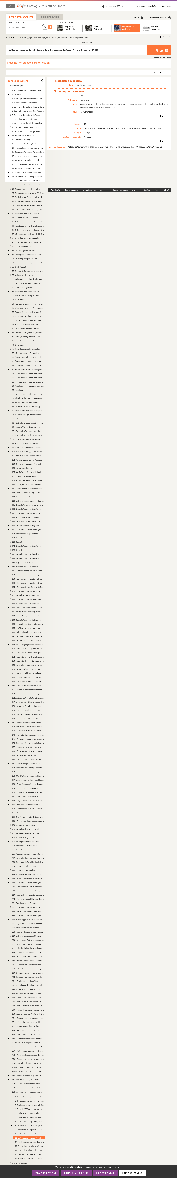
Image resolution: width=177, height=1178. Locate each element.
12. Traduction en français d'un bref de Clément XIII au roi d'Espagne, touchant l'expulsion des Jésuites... (29, 1142)
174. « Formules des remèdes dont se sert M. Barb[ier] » (28, 735)
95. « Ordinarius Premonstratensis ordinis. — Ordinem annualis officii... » (28, 431)
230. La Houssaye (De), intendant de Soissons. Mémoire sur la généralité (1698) (28, 940)
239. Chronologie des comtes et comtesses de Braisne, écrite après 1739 (28, 973)
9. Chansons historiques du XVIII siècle (29, 1129)
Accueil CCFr (11, 37)
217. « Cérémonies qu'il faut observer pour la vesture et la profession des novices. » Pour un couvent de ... (28, 886)
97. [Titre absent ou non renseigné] (26, 439)
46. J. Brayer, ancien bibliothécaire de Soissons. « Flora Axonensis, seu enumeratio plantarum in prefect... (28, 230)
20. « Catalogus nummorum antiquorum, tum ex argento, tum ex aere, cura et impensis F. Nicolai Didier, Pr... (28, 172)
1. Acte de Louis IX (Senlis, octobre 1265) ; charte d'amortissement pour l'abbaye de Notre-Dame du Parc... (29, 1097)
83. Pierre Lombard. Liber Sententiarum (28, 382)
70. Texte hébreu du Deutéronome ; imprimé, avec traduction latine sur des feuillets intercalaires (28, 328)
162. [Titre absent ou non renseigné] (26, 693)
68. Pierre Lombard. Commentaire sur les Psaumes (28, 320)
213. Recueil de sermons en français (26, 874)
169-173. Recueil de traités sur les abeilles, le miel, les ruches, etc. (28, 730)
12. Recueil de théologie (21, 139)
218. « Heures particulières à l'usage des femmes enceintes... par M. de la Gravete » (28, 890)
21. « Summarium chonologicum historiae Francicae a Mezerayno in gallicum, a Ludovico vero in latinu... (28, 176)
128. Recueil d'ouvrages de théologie (27, 558)
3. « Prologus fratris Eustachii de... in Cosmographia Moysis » (28, 98)
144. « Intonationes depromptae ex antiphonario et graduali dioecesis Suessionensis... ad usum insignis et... (28, 624)
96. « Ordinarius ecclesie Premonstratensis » (28, 435)
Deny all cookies (76, 1173)
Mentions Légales (71, 190)
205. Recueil (17, 849)
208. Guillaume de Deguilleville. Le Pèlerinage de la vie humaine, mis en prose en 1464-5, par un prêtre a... (28, 862)
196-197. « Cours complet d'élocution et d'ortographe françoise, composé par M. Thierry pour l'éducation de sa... (28, 817)
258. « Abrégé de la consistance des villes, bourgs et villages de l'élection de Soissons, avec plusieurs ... (28, 1055)
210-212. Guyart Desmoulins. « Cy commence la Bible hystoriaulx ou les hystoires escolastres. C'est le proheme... (27, 870)
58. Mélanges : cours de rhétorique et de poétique (28, 279)
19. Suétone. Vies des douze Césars (26, 168)
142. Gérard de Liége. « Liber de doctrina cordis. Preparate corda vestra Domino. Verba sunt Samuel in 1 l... (28, 615)
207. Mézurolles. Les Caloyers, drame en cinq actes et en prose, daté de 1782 (28, 858)
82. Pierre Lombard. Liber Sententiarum (28, 377)
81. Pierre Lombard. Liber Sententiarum (28, 373)
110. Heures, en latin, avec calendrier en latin (28, 484)
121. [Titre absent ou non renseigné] (26, 529)
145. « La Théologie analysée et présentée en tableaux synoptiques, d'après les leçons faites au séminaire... (28, 628)
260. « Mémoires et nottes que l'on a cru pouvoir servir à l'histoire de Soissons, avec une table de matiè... (28, 1075)
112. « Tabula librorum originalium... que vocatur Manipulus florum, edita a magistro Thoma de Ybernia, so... (28, 492)
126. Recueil (17, 550)
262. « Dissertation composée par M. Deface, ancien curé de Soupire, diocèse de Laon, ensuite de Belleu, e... (28, 1083)
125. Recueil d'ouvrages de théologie (27, 546)
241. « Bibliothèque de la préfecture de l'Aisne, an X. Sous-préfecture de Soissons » (28, 981)
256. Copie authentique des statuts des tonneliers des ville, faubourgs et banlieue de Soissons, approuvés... (28, 1046)
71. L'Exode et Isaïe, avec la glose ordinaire (28, 332)
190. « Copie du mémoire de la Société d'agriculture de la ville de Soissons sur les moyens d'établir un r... (28, 792)
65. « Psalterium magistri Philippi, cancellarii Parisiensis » (28, 308)
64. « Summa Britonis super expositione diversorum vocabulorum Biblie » (28, 304)
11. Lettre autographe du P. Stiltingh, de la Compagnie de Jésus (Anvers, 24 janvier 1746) (29, 1138)
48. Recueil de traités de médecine (26, 238)
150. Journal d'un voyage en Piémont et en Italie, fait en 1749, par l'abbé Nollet (28, 648)
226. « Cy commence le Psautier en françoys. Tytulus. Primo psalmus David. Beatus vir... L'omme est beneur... (28, 923)
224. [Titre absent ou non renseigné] (26, 915)
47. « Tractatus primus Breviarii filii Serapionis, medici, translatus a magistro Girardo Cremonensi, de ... (28, 234)
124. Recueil (17, 542)
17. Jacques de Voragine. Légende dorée (28, 160)
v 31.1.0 (166, 190)
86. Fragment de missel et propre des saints (28, 394)
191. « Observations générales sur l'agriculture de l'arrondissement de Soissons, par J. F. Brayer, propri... (28, 796)
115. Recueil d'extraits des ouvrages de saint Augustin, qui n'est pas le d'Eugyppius (28, 505)
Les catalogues (21, 17)
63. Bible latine (18, 299)
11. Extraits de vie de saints (23, 135)
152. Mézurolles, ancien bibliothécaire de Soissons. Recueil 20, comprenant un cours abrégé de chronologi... (28, 656)
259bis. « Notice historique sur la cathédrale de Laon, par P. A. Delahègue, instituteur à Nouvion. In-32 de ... (28, 1063)
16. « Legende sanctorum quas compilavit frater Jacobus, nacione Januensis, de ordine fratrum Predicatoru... (28, 156)
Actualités (152, 6)
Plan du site (55, 190)
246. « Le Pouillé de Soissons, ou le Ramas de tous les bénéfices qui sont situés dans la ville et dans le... (28, 997)
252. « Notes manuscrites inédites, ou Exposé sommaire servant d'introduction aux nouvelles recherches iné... (28, 1026)
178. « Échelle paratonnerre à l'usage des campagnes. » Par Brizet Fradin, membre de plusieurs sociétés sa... (28, 751)
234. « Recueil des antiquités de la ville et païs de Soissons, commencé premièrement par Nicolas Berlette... (28, 956)
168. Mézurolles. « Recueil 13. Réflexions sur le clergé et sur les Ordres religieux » (28, 726)
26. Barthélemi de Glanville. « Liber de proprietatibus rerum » (28, 197)
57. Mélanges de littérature (23, 275)
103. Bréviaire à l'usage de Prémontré (27, 464)
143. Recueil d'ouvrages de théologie (27, 620)
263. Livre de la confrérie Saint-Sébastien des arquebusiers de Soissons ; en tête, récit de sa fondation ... (28, 1088)
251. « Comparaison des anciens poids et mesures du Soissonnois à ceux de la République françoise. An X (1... (28, 1018)
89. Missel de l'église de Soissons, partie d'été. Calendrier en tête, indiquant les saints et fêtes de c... (28, 406)
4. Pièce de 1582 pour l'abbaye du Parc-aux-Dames (29, 1109)
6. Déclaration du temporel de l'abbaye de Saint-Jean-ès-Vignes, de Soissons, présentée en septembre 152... (28, 111)
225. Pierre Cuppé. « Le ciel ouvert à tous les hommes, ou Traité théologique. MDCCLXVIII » (28, 919)
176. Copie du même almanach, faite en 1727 (28, 743)
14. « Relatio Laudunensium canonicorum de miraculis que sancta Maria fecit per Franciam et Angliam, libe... (28, 148)
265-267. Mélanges (19, 1163)
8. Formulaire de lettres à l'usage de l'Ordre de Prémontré (28, 119)
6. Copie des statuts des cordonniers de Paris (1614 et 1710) (29, 1117)
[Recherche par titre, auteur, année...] (24, 27)
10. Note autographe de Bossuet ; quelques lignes (29, 1133)
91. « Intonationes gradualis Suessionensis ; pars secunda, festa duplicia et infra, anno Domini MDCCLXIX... (28, 414)
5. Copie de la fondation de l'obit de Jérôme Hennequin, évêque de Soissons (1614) (29, 1113)
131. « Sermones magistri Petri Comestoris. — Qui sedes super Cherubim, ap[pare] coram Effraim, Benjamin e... (28, 570)
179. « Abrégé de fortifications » (24, 755)
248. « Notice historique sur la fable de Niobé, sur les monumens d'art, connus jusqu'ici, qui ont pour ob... (28, 1005)
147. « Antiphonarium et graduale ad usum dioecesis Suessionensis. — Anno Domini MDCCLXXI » (28, 636)
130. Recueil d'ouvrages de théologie (27, 566)
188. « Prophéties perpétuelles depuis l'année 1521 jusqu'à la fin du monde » (28, 784)
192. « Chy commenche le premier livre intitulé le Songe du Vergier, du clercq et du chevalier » (28, 800)
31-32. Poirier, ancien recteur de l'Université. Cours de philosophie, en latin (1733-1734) (28, 205)
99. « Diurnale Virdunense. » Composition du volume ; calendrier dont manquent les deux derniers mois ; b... (28, 447)
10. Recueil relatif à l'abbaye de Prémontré (27, 131)
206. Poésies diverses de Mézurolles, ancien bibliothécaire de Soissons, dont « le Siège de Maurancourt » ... (28, 854)
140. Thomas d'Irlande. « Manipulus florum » (28, 607)
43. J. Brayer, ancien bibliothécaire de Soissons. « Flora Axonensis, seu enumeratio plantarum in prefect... (28, 221)
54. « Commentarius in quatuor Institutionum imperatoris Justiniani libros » (28, 262)
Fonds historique (16, 85)
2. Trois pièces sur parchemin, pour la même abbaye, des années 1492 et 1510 (29, 1101)
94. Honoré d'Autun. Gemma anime (26, 427)
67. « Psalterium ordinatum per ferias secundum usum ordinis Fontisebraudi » (28, 316)
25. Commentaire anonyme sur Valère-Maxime (28, 193)
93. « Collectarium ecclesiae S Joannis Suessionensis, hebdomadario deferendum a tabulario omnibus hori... (28, 422)
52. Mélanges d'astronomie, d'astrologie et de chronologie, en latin (28, 254)
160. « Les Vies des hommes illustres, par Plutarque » (28, 685)
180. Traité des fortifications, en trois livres (28, 759)
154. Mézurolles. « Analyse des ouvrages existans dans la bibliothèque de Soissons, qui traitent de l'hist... (28, 665)
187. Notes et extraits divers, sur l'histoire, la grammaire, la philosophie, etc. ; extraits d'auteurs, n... (28, 780)
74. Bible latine (18, 345)
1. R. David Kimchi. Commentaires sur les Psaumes (28, 90)
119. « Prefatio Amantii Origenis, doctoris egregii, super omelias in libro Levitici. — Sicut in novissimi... (27, 521)
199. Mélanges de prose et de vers (25, 825)
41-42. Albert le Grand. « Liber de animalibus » (27, 217)
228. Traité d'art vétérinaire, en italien (27, 932)
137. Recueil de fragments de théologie (27, 595)
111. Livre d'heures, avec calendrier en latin (28, 488)
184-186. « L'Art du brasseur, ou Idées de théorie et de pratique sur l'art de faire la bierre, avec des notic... (28, 776)
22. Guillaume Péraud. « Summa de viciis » (28, 180)
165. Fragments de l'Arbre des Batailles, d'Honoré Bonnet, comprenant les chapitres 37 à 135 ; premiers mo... (28, 714)
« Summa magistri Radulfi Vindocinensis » (28, 123)
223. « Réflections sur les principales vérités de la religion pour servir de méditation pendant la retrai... (28, 911)
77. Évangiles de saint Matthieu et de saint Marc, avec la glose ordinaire (28, 357)
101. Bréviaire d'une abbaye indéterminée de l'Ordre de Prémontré (28, 455)
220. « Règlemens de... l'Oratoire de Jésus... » (28, 899)
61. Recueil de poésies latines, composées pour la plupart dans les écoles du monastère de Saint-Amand (27, 291)
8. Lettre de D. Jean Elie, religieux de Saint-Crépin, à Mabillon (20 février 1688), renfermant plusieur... (29, 1125)
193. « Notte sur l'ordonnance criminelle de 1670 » (28, 804)
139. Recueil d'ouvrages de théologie (27, 603)
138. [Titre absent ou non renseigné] (26, 599)
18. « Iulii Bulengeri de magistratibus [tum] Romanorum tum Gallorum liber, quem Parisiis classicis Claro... (28, 164)
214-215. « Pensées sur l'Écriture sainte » (28, 878)
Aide (169, 6)
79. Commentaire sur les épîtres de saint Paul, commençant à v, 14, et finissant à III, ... (28, 365)
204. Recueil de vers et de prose (24, 845)
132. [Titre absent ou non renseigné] (26, 574)
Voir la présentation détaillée (153, 72)
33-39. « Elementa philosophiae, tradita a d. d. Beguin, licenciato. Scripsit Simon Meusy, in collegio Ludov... (28, 209)
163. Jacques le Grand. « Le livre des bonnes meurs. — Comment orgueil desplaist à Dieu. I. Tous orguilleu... (28, 706)
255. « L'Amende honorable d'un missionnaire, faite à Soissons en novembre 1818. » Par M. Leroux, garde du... (28, 1038)
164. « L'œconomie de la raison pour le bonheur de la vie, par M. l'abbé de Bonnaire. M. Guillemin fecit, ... (28, 710)
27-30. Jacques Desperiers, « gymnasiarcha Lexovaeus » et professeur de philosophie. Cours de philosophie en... (28, 201)
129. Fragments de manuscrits (24, 562)
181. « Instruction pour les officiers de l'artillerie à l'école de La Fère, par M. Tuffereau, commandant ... (27, 763)
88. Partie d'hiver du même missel (25, 402)
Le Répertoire (49, 17)
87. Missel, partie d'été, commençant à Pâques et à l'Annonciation (28, 398)
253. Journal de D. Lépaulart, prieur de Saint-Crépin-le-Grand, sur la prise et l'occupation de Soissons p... (28, 1030)
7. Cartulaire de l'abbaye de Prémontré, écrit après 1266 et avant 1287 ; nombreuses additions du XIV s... (27, 115)
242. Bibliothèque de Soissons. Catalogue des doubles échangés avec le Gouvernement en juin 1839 (28, 985)
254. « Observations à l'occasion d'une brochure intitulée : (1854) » (28, 1034)
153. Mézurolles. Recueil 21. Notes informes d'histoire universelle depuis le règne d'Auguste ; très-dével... (28, 661)
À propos (141, 6)
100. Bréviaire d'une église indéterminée (28, 451)
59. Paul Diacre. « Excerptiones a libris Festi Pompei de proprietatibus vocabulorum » (28, 283)
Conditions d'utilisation (118, 190)
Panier (138, 17)
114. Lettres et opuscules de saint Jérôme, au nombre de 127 (28, 501)
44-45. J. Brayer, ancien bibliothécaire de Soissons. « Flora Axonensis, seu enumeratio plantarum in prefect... (28, 226)
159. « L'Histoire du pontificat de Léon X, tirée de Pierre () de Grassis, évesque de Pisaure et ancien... (28, 681)
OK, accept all (46, 1173)
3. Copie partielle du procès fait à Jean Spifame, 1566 (29, 1105)
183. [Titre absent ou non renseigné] (26, 771)
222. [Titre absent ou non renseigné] (26, 907)
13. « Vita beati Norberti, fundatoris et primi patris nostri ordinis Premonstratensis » (28, 143)
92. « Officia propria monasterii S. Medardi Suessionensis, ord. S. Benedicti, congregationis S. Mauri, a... (28, 418)
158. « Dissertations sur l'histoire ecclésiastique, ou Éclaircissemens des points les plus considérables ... (28, 677)
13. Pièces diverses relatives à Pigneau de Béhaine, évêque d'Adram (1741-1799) (29, 1146)
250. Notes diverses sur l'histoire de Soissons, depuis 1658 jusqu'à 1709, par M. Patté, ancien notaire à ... (28, 1014)
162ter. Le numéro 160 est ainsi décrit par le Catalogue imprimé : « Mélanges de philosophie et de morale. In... (28, 702)
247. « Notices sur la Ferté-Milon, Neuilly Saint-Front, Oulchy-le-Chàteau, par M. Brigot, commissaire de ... (28, 1001)
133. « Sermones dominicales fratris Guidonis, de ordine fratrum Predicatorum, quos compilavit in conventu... (28, 579)
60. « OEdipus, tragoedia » (22, 287)
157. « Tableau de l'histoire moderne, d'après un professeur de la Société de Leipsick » (28, 673)
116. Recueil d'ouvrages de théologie (27, 509)
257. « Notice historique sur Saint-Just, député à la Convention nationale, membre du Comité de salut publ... (28, 1051)
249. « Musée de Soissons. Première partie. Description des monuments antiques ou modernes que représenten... (28, 1010)
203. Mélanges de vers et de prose (25, 841)
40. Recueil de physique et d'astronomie (27, 213)
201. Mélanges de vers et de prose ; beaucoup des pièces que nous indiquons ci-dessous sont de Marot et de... (27, 833)
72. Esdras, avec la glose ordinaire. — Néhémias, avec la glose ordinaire (28, 336)
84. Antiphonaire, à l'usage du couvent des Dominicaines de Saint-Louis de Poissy (28, 386)
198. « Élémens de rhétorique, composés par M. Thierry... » (28, 821)
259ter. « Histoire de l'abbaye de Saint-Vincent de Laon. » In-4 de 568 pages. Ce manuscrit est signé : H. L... (28, 1067)
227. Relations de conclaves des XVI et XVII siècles (27, 927)
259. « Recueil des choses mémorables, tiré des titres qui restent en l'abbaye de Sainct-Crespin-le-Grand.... (28, 1059)
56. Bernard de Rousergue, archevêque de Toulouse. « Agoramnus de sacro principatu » (28, 271)
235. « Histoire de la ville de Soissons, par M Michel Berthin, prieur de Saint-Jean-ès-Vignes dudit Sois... (28, 960)
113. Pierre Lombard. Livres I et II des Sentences (28, 496)
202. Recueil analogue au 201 (24, 837)
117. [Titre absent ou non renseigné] (26, 513)
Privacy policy (132, 1173)
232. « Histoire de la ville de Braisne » (27, 948)
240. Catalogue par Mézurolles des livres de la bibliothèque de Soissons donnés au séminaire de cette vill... (28, 977)
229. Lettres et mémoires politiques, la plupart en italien (27, 936)
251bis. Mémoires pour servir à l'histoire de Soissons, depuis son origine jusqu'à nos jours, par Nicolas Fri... (28, 1022)
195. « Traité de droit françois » (24, 813)
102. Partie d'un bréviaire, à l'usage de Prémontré (28, 460)
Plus (162, 116)
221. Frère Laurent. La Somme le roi (26, 903)
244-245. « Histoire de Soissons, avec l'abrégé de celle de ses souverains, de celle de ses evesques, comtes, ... (28, 993)
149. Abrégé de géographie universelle (27, 644)
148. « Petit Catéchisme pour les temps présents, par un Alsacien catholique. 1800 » (28, 640)
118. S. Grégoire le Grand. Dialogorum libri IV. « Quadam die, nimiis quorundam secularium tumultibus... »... (28, 517)
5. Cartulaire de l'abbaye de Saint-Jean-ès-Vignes (28, 107)
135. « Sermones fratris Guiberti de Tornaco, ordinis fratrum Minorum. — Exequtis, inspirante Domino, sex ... (28, 587)
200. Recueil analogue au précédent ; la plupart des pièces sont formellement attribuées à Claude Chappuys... (27, 829)
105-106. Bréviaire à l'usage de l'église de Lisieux (28, 472)
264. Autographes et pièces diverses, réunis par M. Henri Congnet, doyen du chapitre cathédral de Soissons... (27, 1092)
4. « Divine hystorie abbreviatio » (25, 102)
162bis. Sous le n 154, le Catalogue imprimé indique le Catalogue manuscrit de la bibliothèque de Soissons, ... (28, 697)
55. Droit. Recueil (19, 267)
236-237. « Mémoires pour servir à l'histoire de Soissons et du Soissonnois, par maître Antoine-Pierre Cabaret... (28, 964)
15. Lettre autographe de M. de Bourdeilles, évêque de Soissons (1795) (29, 1154)
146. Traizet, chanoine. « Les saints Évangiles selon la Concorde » (28, 632)
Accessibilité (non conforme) (94, 190)
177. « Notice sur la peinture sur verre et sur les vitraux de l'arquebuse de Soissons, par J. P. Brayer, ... (28, 747)
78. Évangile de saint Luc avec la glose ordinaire (28, 361)
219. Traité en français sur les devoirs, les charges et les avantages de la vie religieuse (28, 895)
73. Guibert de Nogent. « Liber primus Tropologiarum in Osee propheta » (28, 340)
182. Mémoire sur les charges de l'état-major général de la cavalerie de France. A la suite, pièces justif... (28, 767)
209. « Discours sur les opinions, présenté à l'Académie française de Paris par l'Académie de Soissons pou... (28, 866)
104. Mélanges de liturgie (22, 468)
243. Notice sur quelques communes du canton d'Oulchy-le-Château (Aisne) (28, 989)
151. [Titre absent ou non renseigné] (26, 652)
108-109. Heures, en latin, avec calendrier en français (28, 480)
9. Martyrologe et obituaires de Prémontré (27, 127)
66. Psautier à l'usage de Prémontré (26, 312)
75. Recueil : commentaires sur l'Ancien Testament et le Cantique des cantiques (27, 349)
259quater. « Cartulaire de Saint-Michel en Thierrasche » (28, 1071)
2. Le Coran (16, 94)
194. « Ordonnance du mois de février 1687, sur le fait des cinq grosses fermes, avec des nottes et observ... (28, 808)
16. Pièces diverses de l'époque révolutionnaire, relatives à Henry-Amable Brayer (29, 1158)
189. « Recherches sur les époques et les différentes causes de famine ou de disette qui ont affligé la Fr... (28, 788)
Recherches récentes (160, 17)
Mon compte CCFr (115, 6)
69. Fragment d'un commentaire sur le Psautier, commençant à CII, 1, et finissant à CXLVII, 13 (28, 324)
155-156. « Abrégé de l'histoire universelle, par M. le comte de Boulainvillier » (28, 669)
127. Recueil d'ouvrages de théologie (27, 554)
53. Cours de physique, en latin (24, 258)
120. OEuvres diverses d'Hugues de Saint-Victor (27, 525)
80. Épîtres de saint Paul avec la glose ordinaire (28, 369)
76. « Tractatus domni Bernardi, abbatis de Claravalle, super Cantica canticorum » (28, 353)
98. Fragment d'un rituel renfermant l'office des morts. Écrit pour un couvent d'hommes (28, 443)
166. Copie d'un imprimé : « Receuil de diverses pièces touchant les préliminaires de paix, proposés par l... (28, 718)
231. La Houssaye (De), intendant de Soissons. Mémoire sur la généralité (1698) (28, 944)
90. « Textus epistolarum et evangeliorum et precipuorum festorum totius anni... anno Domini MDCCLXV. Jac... (28, 410)
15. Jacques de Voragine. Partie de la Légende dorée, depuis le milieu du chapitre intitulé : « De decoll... (28, 152)
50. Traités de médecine (21, 246)
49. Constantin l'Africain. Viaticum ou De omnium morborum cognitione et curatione (28, 242)
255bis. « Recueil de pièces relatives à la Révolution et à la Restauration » (27, 1042)
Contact (161, 6)
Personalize (105, 1173)
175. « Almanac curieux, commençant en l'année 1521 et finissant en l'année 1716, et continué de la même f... (28, 739)
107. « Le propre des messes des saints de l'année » (28, 476)
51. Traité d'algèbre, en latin (23, 250)
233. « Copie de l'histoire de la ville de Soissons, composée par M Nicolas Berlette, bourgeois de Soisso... (28, 952)
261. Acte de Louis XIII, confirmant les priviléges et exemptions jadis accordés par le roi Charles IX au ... (28, 1079)
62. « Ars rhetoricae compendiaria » (26, 295)
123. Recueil (17, 538)
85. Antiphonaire (18, 390)
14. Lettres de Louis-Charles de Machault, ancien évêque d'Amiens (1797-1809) (29, 1150)
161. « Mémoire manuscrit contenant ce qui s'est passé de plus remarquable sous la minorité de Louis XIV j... (28, 689)
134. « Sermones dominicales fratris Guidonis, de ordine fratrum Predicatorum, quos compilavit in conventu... (28, 583)
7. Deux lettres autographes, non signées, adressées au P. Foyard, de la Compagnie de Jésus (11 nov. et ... (29, 1121)
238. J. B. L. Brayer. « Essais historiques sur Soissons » (28, 968)
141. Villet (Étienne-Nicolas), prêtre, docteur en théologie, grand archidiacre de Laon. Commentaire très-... (28, 611)
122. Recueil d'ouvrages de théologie (27, 533)
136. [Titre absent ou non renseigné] (26, 591)
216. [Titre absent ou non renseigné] (26, 882)
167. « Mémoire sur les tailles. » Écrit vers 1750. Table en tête (28, 722)
